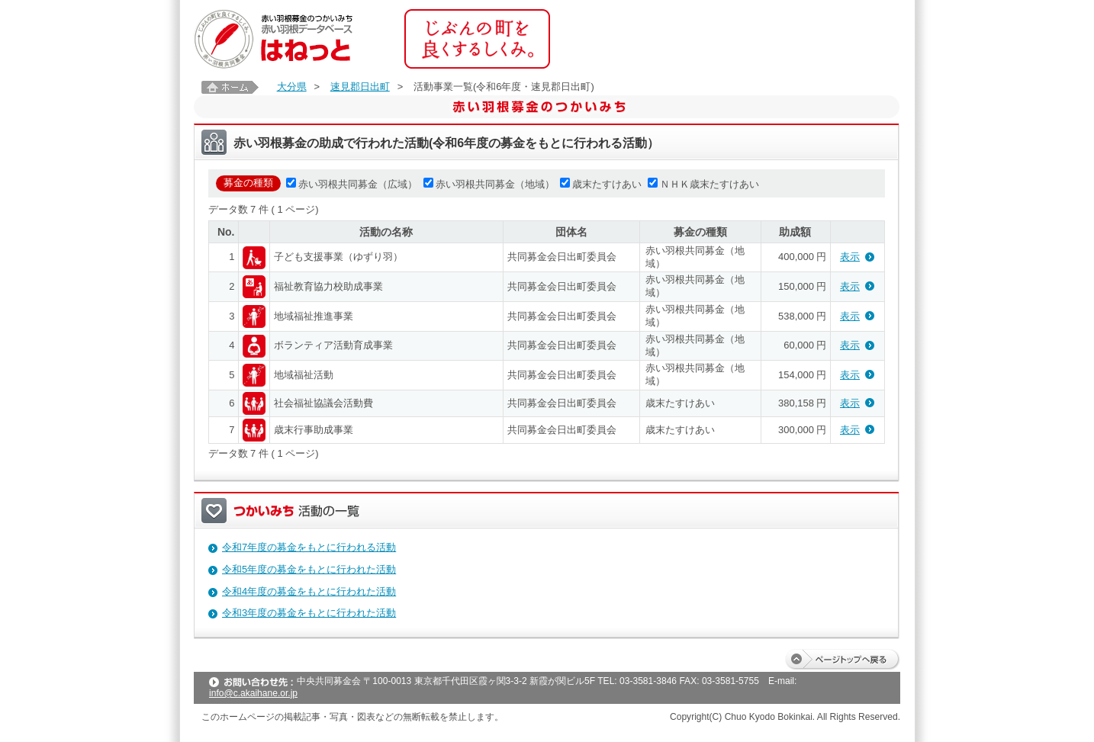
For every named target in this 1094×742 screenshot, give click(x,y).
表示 (850, 256)
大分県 (292, 86)
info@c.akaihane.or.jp (253, 693)
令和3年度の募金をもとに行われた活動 (309, 612)
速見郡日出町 (360, 86)
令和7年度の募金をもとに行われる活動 (309, 547)
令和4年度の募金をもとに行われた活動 (309, 591)
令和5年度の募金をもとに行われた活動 (309, 569)
